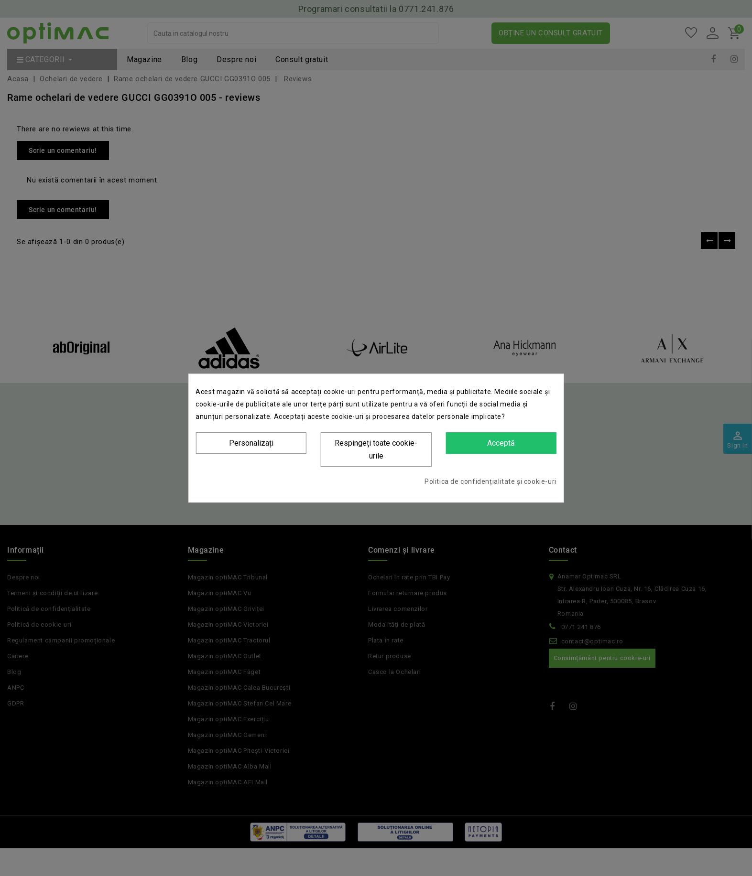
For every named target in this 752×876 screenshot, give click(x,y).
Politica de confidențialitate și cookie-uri (490, 481)
